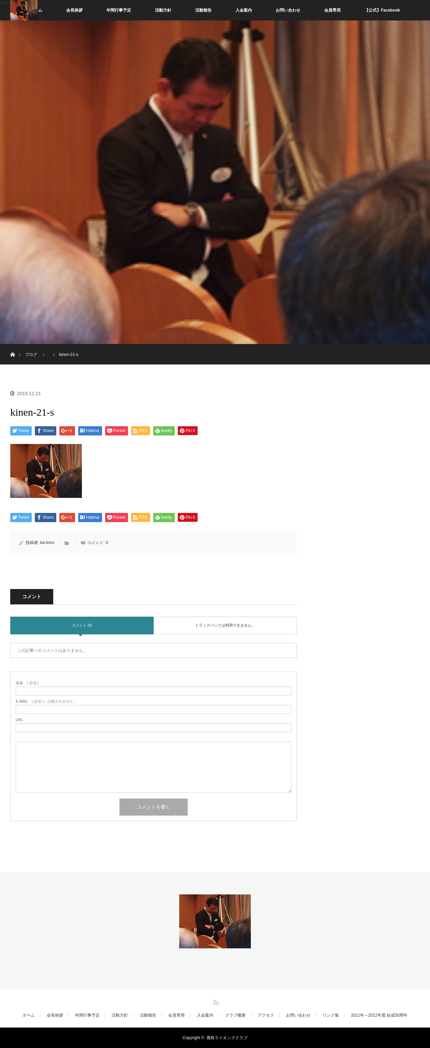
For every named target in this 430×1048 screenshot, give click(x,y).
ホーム (29, 1015)
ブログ (31, 354)
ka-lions (47, 542)
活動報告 (203, 10)
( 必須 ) (27, 683)
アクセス (266, 1015)
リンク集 (330, 1015)
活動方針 (163, 10)
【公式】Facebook (382, 10)
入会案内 (243, 10)
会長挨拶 (74, 10)
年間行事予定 (118, 10)
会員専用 (332, 10)
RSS (215, 1001)
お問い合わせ (288, 10)
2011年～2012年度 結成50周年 (379, 1015)
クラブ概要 (235, 1015)
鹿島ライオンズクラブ (226, 1037)
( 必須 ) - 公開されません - (46, 701)
